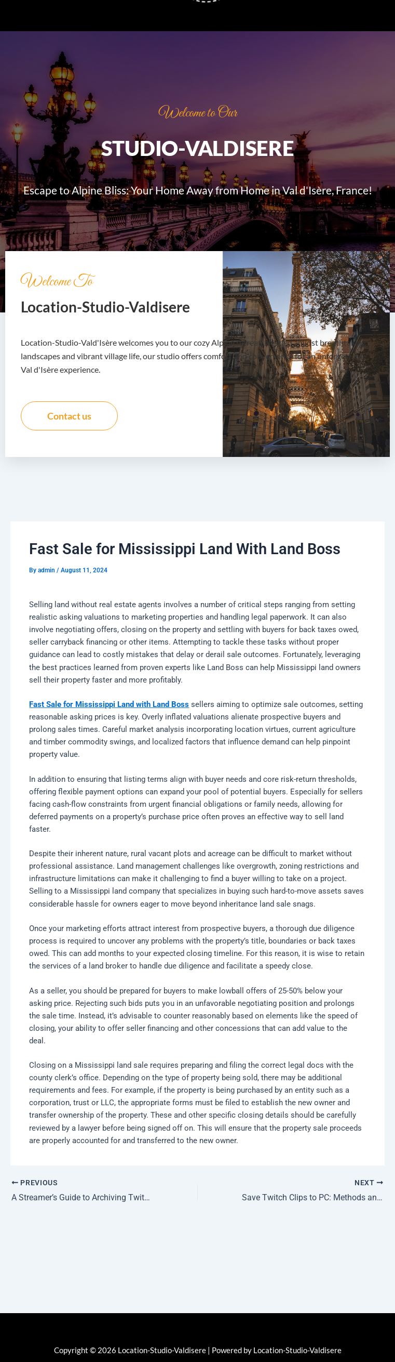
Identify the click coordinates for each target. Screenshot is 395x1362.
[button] (197, 15)
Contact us (69, 416)
